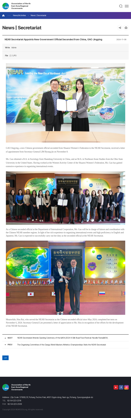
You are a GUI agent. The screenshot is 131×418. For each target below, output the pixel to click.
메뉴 (127, 6)
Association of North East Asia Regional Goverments (20, 6)
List (5, 358)
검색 (121, 6)
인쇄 (126, 27)
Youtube (116, 387)
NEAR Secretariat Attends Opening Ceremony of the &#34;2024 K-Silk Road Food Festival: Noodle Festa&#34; (62, 338)
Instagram (126, 387)
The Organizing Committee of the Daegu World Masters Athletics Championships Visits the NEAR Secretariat (61, 345)
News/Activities (19, 15)
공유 (120, 27)
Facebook (121, 387)
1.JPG (13, 55)
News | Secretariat (38, 15)
